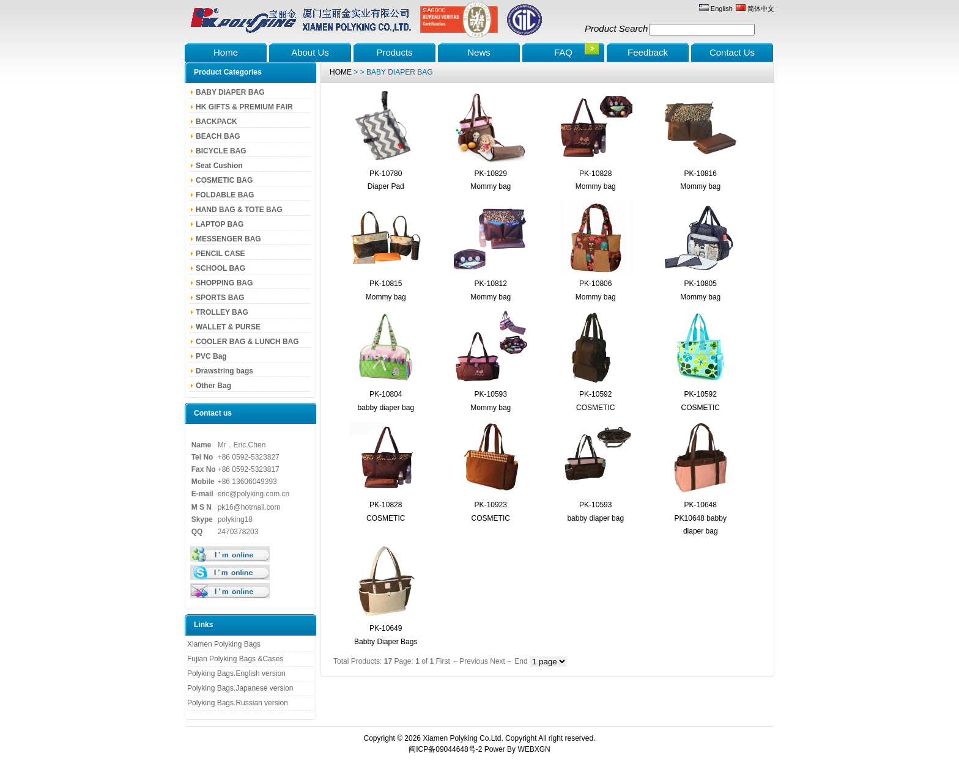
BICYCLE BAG (221, 151)
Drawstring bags (224, 371)
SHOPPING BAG (224, 283)
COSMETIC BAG (224, 180)
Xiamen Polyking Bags (224, 644)
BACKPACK (216, 121)
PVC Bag (211, 356)
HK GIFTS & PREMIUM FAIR (244, 107)
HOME (341, 72)
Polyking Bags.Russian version (237, 703)
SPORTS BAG (220, 297)
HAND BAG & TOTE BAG (239, 209)
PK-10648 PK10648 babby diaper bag (701, 518)
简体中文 (755, 8)
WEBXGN (533, 749)
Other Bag (213, 385)
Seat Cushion (219, 165)
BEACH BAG (218, 136)
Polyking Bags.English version (236, 673)
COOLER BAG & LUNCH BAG (247, 341)
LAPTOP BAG (219, 224)
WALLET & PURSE (228, 327)
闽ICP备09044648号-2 (445, 749)
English (716, 8)
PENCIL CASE (220, 253)
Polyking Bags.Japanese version (240, 688)
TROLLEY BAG (222, 312)
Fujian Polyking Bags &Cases (235, 659)
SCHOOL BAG (220, 268)
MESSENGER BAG (228, 239)
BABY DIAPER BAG (230, 92)
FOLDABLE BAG (225, 195)
